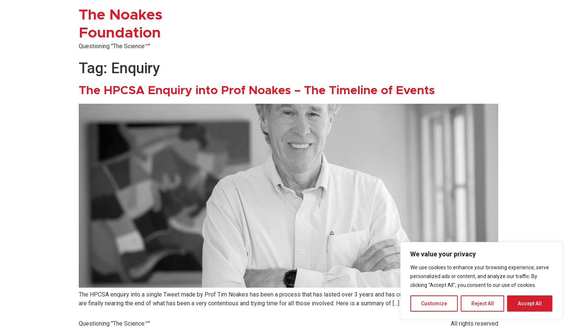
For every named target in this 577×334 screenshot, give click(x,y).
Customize (434, 303)
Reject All (482, 303)
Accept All (530, 303)
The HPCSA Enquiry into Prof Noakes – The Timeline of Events (257, 91)
